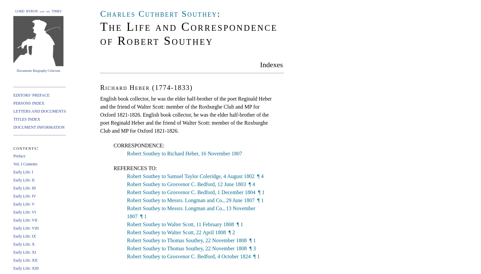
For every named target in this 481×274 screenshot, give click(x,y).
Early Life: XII (25, 260)
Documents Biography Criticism (38, 71)
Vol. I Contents (25, 164)
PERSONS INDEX (28, 103)
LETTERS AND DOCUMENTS (39, 111)
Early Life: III (24, 188)
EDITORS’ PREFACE (31, 95)
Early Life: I (23, 172)
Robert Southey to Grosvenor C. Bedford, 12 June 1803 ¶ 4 (191, 184)
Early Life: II (23, 180)
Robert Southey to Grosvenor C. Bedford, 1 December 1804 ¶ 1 (196, 192)
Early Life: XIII (26, 268)
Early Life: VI (24, 212)
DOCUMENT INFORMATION (38, 127)
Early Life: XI (24, 252)
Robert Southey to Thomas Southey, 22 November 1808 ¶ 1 (191, 240)
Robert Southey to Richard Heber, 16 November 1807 (184, 153)
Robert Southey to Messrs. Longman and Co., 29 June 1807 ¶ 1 (195, 200)
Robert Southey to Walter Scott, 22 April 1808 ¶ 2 (181, 232)
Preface (19, 156)
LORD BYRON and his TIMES (38, 11)
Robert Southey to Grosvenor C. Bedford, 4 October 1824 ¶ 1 (193, 256)
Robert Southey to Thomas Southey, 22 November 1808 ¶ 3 (191, 248)
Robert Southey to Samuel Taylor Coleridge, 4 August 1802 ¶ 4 (195, 176)
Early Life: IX (24, 236)
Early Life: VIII (26, 228)
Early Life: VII (25, 220)
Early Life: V (24, 204)
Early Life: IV (24, 196)
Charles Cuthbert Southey (158, 14)
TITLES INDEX (26, 119)
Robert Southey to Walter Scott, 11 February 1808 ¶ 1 (185, 224)
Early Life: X (24, 244)
